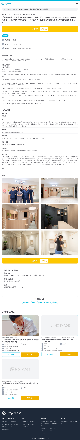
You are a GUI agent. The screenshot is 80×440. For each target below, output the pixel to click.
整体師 (55, 303)
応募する (29, 354)
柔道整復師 (26, 303)
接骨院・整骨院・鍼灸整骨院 (45, 423)
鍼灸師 (33, 303)
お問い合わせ (73, 421)
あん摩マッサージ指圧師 (44, 303)
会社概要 (4, 421)
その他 (43, 433)
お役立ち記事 (5, 429)
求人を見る (11, 354)
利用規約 (13, 421)
